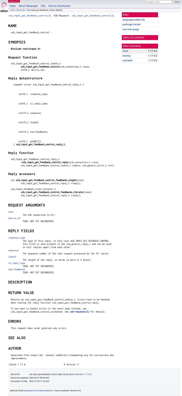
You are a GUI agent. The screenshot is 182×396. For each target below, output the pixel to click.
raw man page (131, 29)
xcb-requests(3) (79, 311)
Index (13, 5)
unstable (127, 60)
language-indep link (134, 19)
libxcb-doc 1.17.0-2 (82, 374)
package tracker (132, 24)
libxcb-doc (21, 10)
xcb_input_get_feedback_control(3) (30, 15)
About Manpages (28, 5)
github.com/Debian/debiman (40, 391)
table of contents (133, 37)
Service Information (59, 5)
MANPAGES (14, 1)
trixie (13, 10)
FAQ (43, 5)
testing (126, 55)
